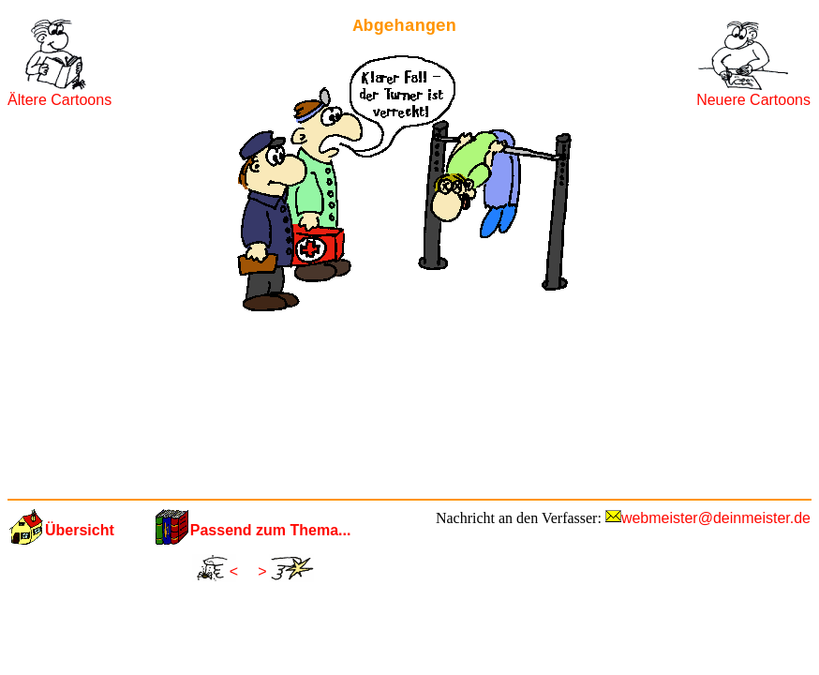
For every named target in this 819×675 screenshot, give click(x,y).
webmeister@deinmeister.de (716, 518)
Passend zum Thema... (270, 530)
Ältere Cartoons (59, 100)
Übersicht (79, 530)
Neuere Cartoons (753, 100)
